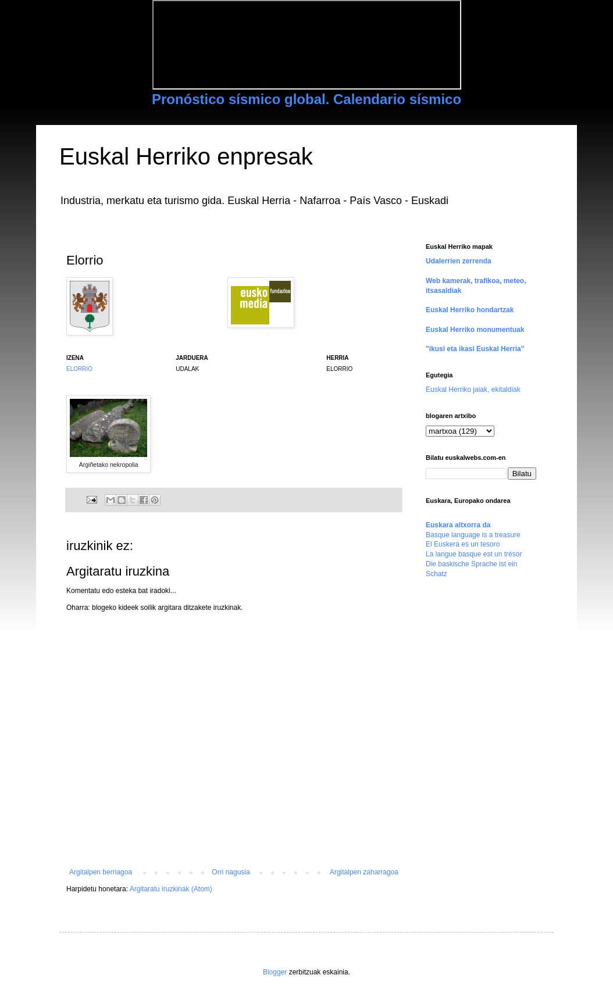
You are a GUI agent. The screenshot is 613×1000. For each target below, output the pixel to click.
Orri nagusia (231, 872)
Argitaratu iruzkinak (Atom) (171, 889)
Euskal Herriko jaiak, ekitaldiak (473, 389)
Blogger (275, 972)
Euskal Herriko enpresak (186, 156)
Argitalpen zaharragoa (364, 872)
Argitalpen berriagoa (100, 872)
